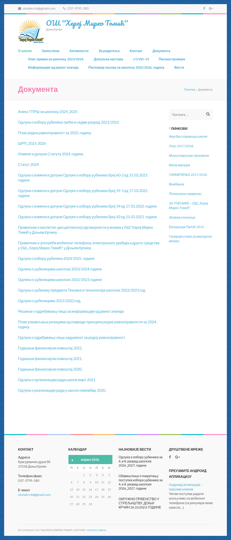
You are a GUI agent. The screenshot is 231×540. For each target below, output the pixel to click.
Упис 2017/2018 (181, 146)
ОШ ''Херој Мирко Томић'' (87, 23)
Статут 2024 (28, 164)
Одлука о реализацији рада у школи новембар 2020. (62, 390)
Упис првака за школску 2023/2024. (56, 59)
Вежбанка (176, 184)
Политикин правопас (185, 194)
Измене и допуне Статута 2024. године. (51, 154)
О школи (25, 51)
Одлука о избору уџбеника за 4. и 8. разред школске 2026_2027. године (141, 461)
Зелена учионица (182, 217)
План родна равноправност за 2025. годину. (55, 132)
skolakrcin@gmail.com (36, 8)
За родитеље (109, 51)
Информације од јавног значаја (53, 67)
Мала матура (180, 165)
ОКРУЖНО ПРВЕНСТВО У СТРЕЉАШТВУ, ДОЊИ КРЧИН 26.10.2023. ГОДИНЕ (140, 503)
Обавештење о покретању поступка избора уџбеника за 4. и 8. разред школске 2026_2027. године (141, 482)
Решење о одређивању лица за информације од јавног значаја (71, 311)
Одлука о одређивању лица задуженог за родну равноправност (71, 337)
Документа (161, 51)
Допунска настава (108, 59)
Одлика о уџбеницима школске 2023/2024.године (60, 269)
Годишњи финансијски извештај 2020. (50, 369)
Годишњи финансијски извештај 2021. (50, 358)
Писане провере (172, 59)
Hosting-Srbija (96, 530)
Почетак (189, 89)
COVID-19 (141, 59)
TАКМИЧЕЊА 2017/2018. (188, 174)
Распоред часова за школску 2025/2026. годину (126, 67)
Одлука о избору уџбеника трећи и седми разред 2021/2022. (69, 122)
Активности (79, 51)
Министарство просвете (189, 155)
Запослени (50, 51)
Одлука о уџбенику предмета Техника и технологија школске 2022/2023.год (81, 290)
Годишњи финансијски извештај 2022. (50, 348)
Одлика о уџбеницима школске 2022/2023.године (60, 279)
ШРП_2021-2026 (32, 143)
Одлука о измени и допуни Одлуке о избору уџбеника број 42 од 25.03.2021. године (87, 216)
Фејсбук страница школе (188, 136)
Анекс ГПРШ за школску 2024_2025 (47, 111)
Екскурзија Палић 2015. (186, 227)
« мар (72, 460)
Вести (179, 67)
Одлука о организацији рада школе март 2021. (57, 379)
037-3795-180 (76, 8)
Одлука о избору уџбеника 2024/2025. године (56, 258)
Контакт (136, 51)
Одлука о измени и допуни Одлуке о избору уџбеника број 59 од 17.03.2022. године (87, 206)
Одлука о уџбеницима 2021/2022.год (49, 300)
